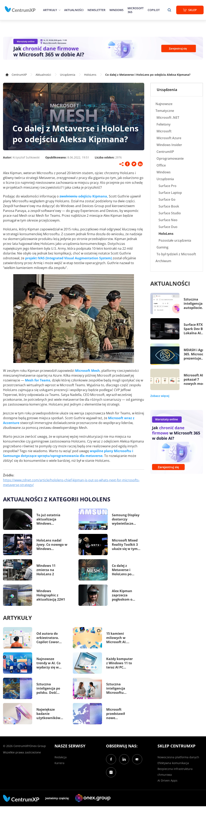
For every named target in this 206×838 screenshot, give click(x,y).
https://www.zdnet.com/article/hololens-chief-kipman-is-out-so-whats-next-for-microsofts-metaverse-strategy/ (71, 482)
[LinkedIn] (124, 759)
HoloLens (90, 75)
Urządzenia (67, 75)
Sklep (190, 10)
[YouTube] (137, 759)
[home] (20, 9)
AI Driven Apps (167, 780)
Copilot (154, 10)
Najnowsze (164, 104)
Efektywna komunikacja (173, 763)
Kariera (59, 763)
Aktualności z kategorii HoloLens (56, 499)
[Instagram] (111, 772)
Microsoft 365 (136, 10)
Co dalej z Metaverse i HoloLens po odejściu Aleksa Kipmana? (148, 75)
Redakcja (61, 757)
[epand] (59, 10)
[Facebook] (111, 759)
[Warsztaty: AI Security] (103, 48)
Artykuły (50, 10)
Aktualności (73, 10)
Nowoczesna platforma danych (178, 757)
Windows (116, 10)
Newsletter (96, 10)
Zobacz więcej (159, 396)
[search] (169, 10)
